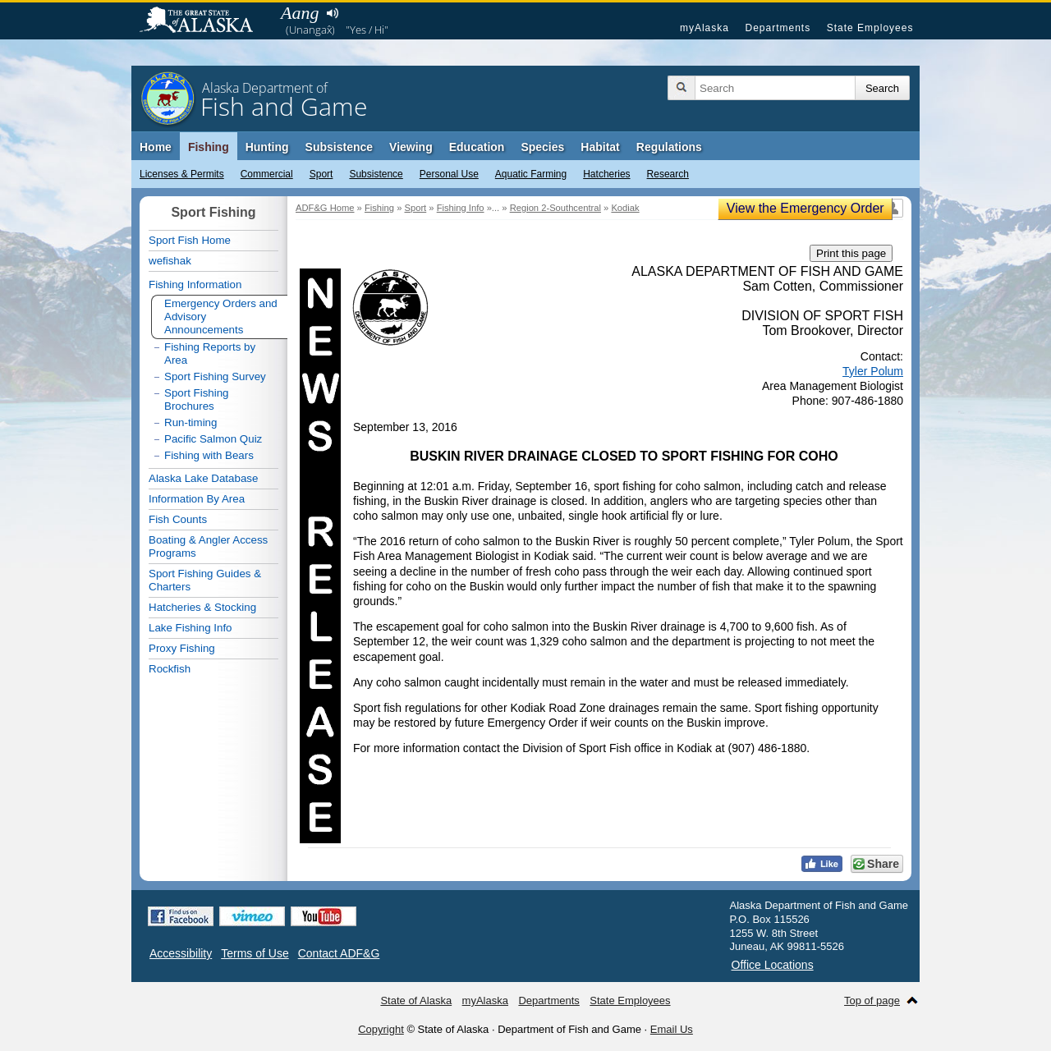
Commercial (267, 174)
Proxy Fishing (182, 648)
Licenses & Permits (182, 174)
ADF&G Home (325, 208)
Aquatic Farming (531, 174)
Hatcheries (606, 174)
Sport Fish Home (190, 240)
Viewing (411, 147)
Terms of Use (254, 953)
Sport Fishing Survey (215, 376)
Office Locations (773, 964)
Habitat (600, 147)
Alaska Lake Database (203, 478)
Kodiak (625, 208)
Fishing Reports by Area (209, 353)
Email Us (671, 1029)
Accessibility (180, 953)
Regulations (669, 147)
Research (668, 174)
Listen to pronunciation (332, 13)
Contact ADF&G (339, 953)
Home (156, 147)
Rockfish (169, 669)
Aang (300, 12)
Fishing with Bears (209, 455)
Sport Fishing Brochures (196, 399)
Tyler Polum (872, 371)
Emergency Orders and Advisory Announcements (221, 316)
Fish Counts (178, 519)
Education (477, 147)
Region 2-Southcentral (555, 208)
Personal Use (449, 174)
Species (542, 147)
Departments (777, 28)
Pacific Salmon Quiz (213, 439)
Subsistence (375, 174)
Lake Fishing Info (190, 628)
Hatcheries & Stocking (202, 607)
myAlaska (704, 28)
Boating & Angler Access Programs (208, 546)
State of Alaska (204, 21)
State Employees (870, 28)
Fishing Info (460, 208)
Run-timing (190, 422)
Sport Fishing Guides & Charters (205, 580)
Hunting (267, 147)
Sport (321, 174)
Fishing (208, 147)
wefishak (170, 261)
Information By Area (197, 499)
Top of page (872, 1000)
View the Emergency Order (805, 208)
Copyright (381, 1029)
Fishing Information (195, 284)
